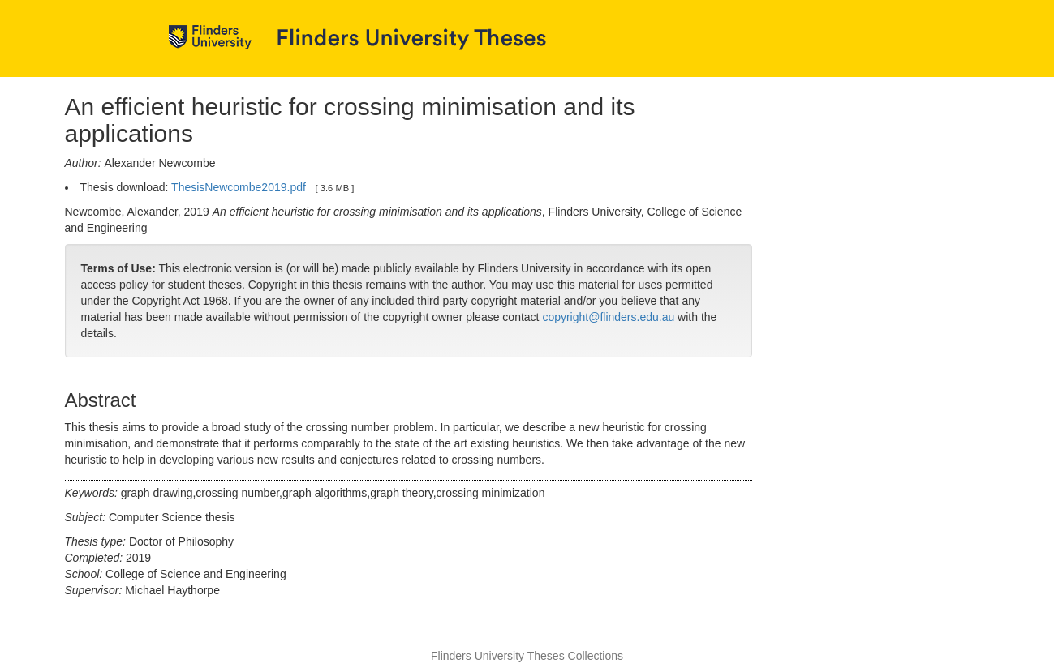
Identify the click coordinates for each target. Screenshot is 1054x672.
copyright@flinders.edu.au (608, 316)
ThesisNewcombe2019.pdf (238, 187)
